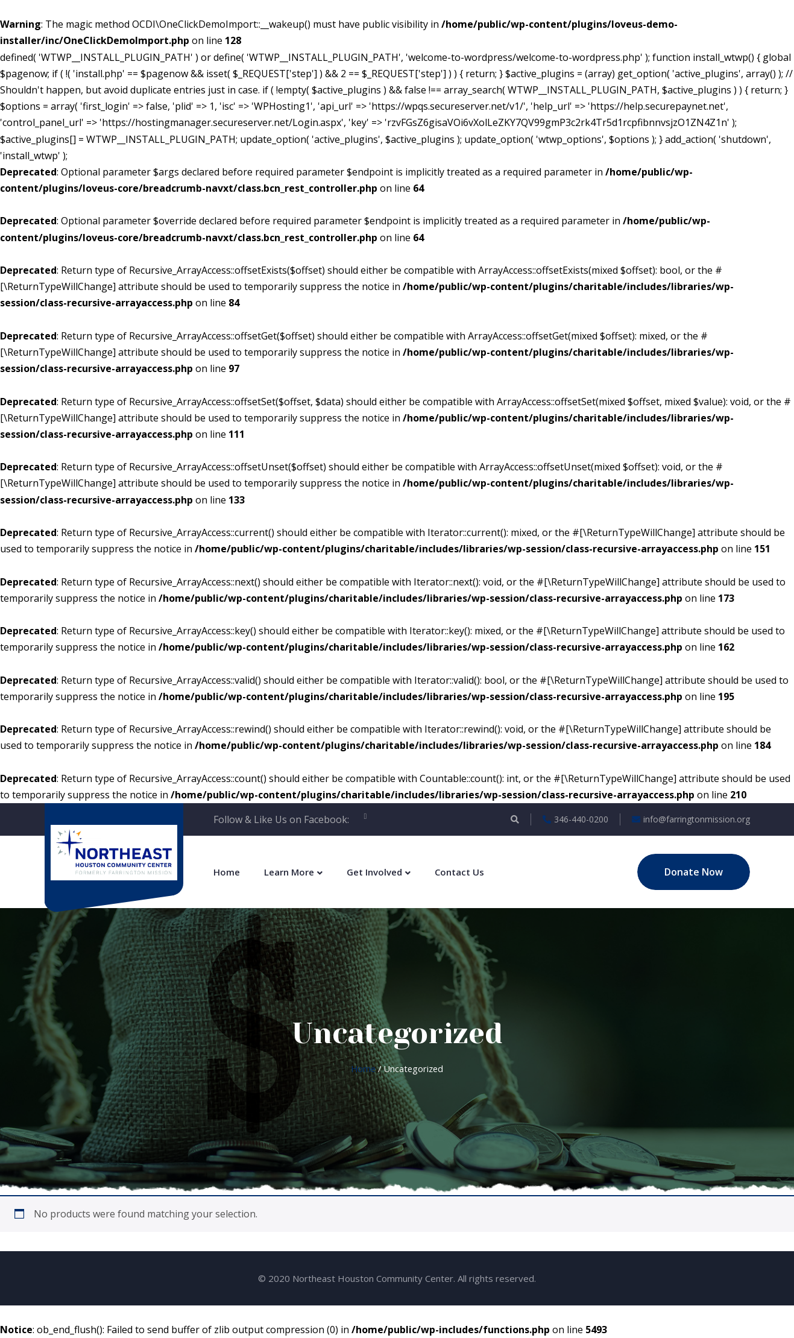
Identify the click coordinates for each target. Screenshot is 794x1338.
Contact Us (459, 872)
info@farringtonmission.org (691, 819)
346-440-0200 (575, 819)
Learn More (289, 872)
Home (226, 872)
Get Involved (374, 872)
